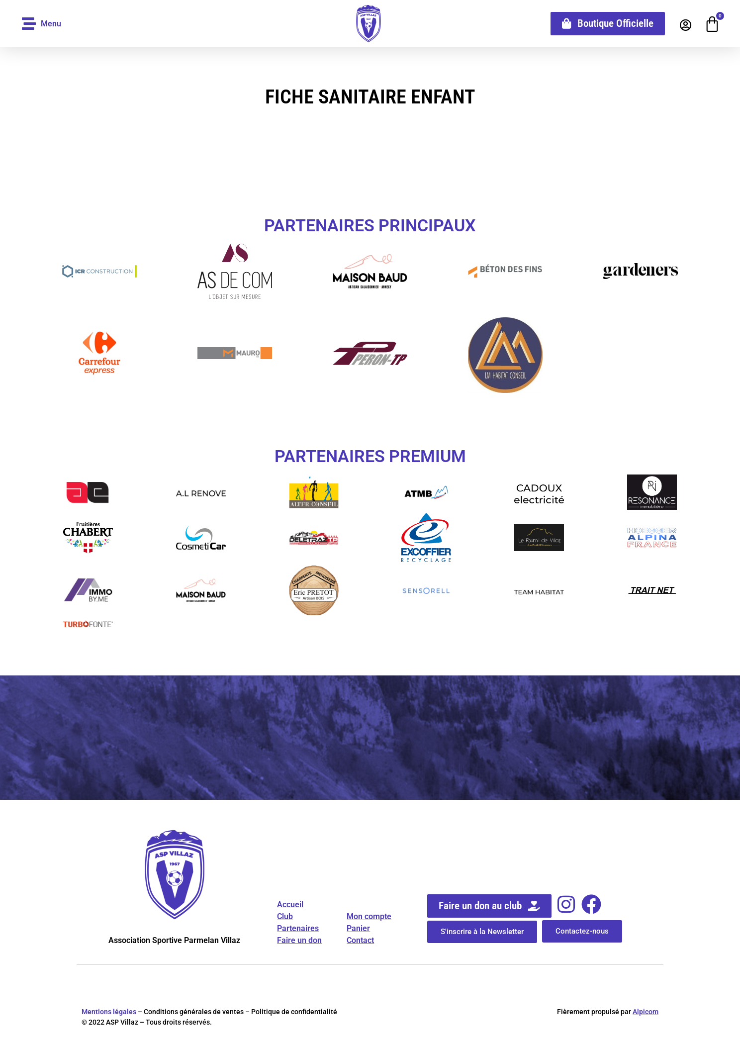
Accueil (290, 904)
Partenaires (298, 928)
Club (285, 916)
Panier (358, 928)
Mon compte (369, 916)
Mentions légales (109, 1012)
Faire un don (299, 940)
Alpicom (645, 1012)
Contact (360, 940)
